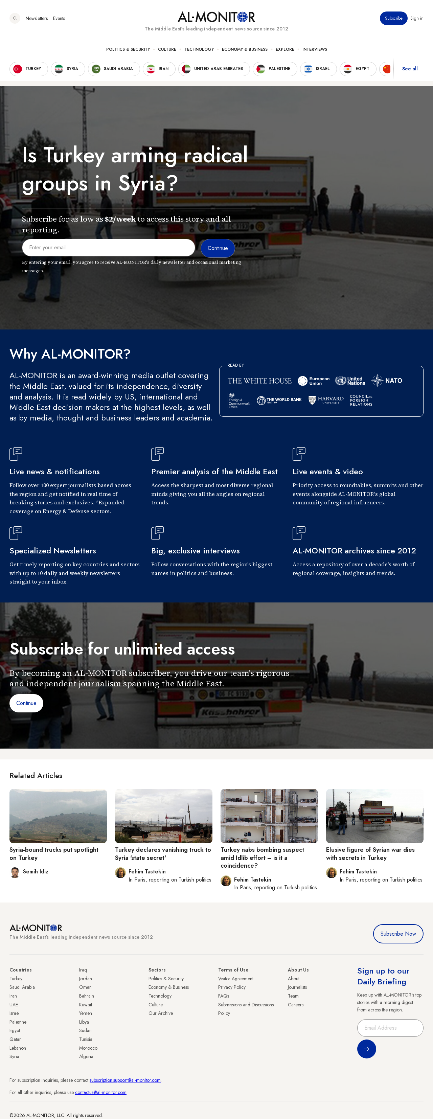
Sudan (85, 1030)
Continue (26, 703)
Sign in (417, 20)
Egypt (14, 1030)
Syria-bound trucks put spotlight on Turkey (53, 853)
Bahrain (86, 995)
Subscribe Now (398, 934)
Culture (167, 51)
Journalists (297, 987)
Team (293, 995)
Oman (85, 987)
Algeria (86, 1056)
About (293, 978)
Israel (14, 1013)
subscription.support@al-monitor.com (125, 1080)
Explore (285, 51)
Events (59, 20)
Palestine (17, 1022)
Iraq (83, 969)
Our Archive (161, 1013)
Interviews (314, 51)
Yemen (85, 1013)
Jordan (85, 978)
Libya (84, 1022)
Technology (199, 51)
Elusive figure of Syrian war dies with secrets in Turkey (370, 853)
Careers (295, 1004)
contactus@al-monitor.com (101, 1092)
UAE (13, 1004)
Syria (14, 1056)
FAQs (223, 995)
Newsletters (37, 20)
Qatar (15, 1039)
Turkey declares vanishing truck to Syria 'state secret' (163, 853)
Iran (13, 995)
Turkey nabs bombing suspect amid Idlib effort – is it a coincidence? (262, 857)
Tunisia (85, 1039)
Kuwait (85, 1004)
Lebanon (17, 1048)
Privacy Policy (232, 987)
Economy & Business (245, 51)
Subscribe (394, 20)
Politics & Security (128, 51)
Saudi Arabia (22, 987)
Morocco (88, 1048)
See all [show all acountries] (410, 70)
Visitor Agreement (235, 978)
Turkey (15, 978)
